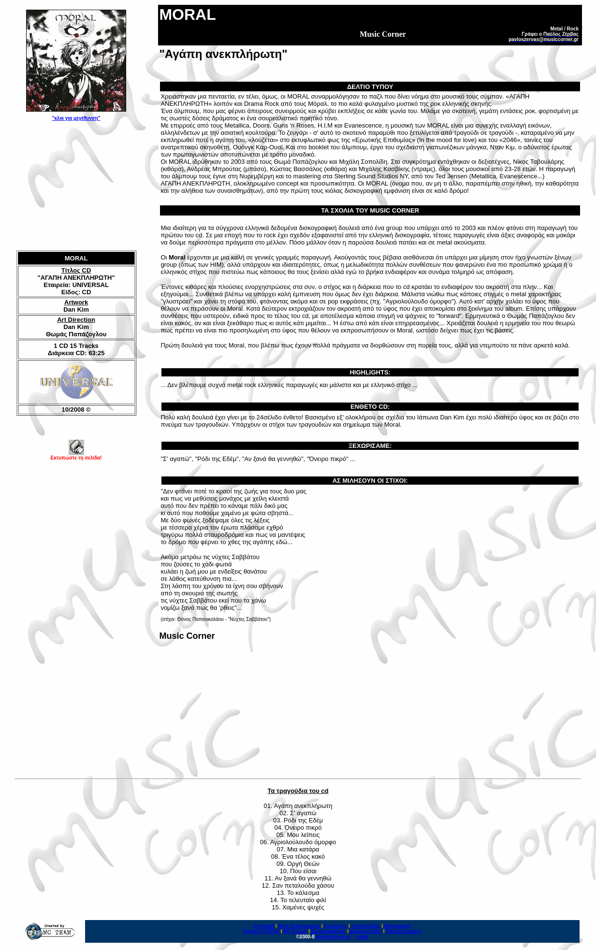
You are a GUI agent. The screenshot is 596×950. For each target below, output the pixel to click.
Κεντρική (264, 926)
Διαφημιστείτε (366, 931)
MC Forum (295, 931)
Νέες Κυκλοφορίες (299, 926)
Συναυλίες (336, 926)
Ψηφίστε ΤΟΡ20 (261, 931)
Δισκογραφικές (328, 931)
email (362, 936)
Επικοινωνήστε (403, 931)
